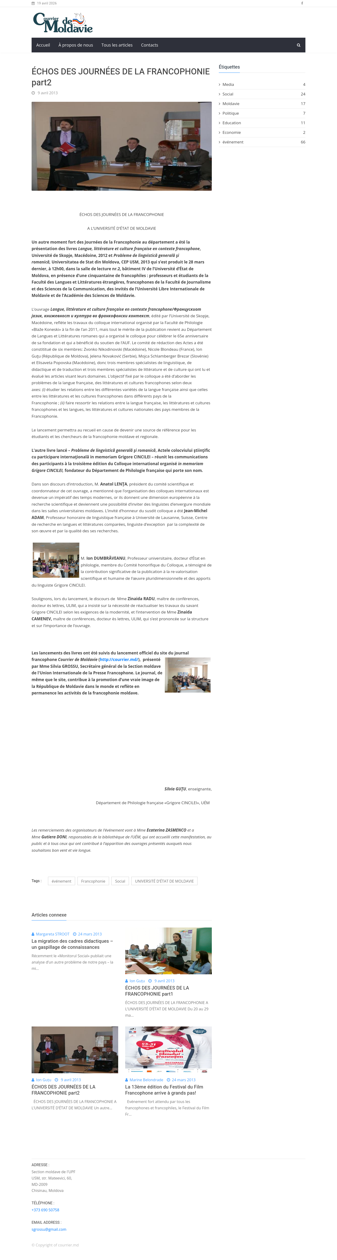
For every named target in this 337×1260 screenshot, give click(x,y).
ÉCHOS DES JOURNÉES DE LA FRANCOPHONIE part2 (63, 1090)
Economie (262, 132)
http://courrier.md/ (119, 659)
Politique (262, 113)
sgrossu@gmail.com (49, 1229)
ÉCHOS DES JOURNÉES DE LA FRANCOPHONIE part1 (157, 991)
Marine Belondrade (146, 1079)
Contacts (149, 45)
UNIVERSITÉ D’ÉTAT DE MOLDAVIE (164, 881)
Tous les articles (117, 45)
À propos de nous (76, 45)
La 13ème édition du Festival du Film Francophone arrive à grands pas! (164, 1090)
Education (262, 123)
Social (120, 881)
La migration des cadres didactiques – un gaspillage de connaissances (72, 944)
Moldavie (262, 103)
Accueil (43, 45)
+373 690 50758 (45, 1210)
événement (61, 881)
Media (262, 84)
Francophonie (93, 881)
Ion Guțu (137, 980)
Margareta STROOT (53, 934)
